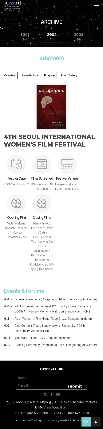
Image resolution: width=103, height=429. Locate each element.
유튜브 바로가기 (58, 394)
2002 (52, 37)
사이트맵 (96, 5)
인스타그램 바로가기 (45, 394)
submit (74, 386)
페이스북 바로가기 (51, 394)
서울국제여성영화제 (12, 5)
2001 (24, 37)
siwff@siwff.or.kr (57, 407)
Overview (9, 75)
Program (49, 75)
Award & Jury (30, 75)
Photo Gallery (69, 75)
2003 (78, 37)
